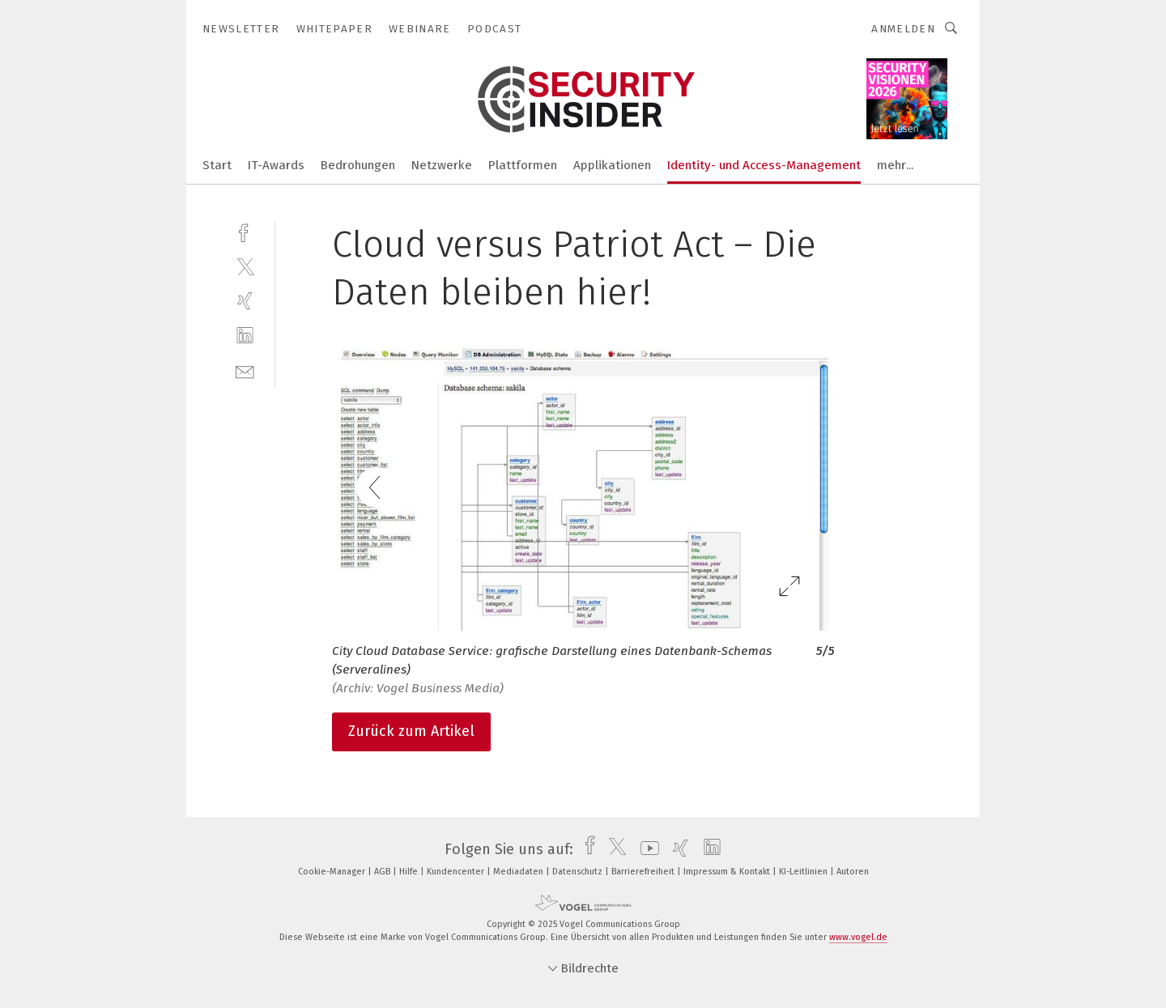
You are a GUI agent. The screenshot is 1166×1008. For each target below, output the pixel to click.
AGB (383, 871)
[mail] (245, 370)
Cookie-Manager (333, 871)
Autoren (852, 871)
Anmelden (903, 29)
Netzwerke (441, 165)
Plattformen (522, 165)
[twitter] (245, 266)
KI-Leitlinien (804, 871)
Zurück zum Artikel (411, 731)
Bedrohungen (358, 165)
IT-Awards (276, 165)
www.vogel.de (858, 937)
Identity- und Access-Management (764, 165)
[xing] (245, 301)
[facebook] (245, 231)
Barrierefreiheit (644, 871)
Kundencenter (457, 871)
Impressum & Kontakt (727, 871)
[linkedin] (245, 335)
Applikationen (612, 165)
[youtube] (645, 849)
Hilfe (409, 871)
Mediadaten (519, 871)
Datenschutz (578, 871)
